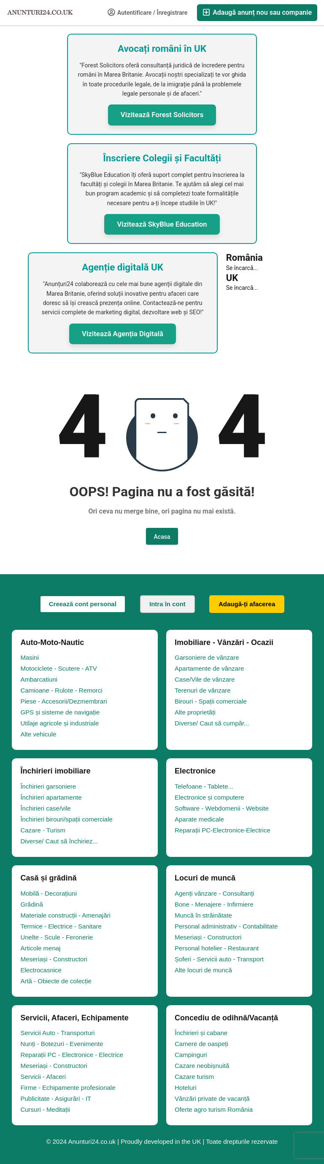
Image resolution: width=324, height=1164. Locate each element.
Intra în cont (167, 603)
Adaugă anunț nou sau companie (257, 12)
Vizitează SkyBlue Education (162, 224)
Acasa (162, 536)
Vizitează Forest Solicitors (162, 114)
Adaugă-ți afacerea (247, 603)
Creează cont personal (82, 603)
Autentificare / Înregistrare (148, 12)
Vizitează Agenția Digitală (122, 333)
